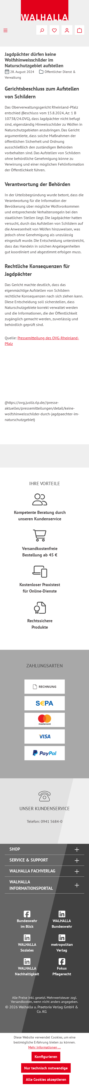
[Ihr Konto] (66, 30)
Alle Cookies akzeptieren (46, 1079)
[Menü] (5, 30)
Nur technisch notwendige (46, 1068)
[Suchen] (41, 30)
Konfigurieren (46, 1056)
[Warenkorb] (79, 30)
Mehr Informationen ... (44, 1047)
